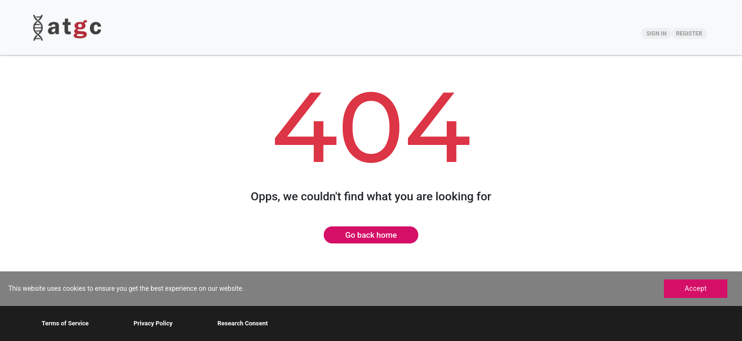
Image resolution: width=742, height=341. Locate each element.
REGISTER (689, 33)
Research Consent (242, 323)
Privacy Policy (152, 323)
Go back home (371, 235)
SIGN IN (656, 33)
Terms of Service (65, 323)
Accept (696, 288)
